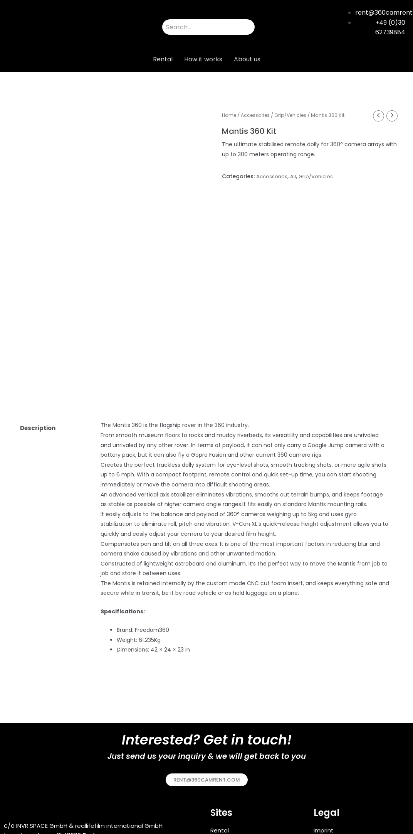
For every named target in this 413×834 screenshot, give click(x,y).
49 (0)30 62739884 (36, 816)
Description (39, 388)
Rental (163, 59)
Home (229, 115)
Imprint (325, 790)
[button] (207, 739)
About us (247, 59)
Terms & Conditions (343, 800)
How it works (203, 59)
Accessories (257, 115)
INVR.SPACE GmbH (44, 786)
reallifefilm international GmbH (126, 786)
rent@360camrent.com (40, 806)
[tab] (53, 388)
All (294, 177)
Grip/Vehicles (295, 115)
